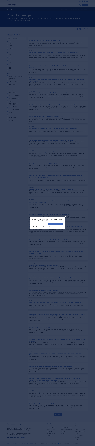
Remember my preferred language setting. (42, 226)
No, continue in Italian (39, 223)
